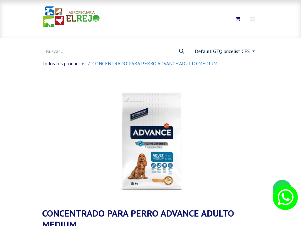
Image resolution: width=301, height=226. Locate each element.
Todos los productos (63, 63)
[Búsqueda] (181, 51)
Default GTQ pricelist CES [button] (223, 51)
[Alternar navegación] (252, 18)
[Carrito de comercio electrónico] (238, 19)
